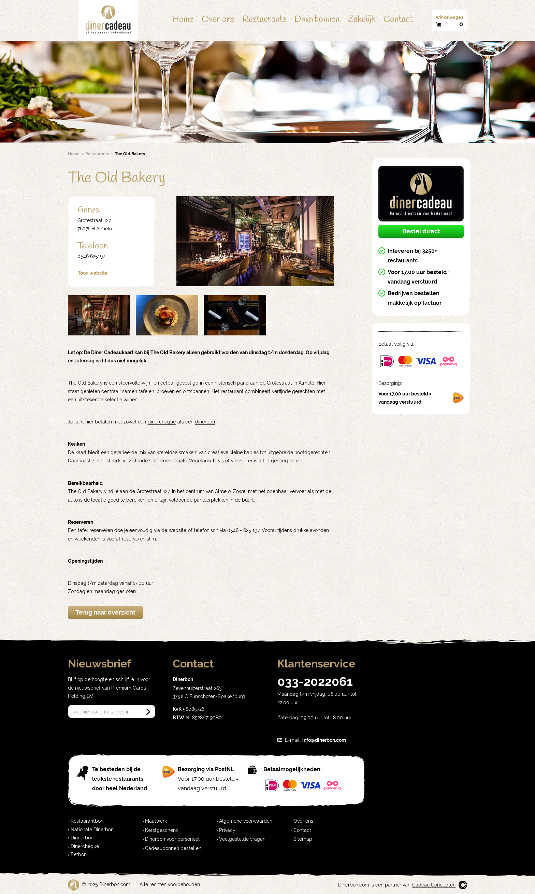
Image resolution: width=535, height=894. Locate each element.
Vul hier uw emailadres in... (103, 712)
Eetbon (79, 854)
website (177, 530)
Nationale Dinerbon (92, 829)
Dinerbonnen (316, 19)
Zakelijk (361, 19)
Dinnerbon (82, 837)
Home (183, 19)
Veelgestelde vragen (242, 839)
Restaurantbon (87, 821)
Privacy (227, 830)
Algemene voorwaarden (245, 821)
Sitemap (302, 839)
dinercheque (162, 421)
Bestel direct (421, 231)
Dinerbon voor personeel (172, 839)
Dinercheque (85, 846)
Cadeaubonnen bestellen (173, 848)
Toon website (92, 273)
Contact (398, 19)
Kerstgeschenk (161, 830)
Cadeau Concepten (434, 885)
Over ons (218, 19)
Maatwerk (156, 821)
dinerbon (205, 421)
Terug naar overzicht (105, 612)
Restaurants (264, 19)
